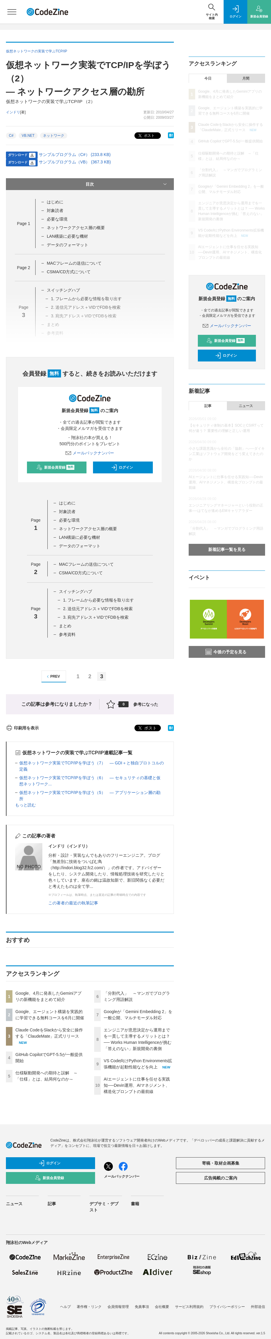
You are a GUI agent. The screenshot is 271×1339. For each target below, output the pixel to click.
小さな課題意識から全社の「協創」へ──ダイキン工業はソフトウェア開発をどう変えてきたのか (227, 453)
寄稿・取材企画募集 (220, 1163)
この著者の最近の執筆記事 (73, 903)
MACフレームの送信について (74, 263)
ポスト (146, 136)
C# (11, 136)
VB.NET (28, 136)
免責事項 (142, 1307)
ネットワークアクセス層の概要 (76, 227)
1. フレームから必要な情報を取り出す (98, 600)
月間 (245, 78)
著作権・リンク (89, 1307)
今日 (207, 78)
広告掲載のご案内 (220, 1178)
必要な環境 (57, 219)
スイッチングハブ (63, 290)
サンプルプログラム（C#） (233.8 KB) (75, 154)
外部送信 (258, 1307)
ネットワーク (53, 136)
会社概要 (162, 1307)
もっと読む (25, 805)
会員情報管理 (118, 1307)
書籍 (135, 1203)
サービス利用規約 (189, 1307)
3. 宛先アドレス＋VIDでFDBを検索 (96, 617)
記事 (207, 406)
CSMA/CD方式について (69, 271)
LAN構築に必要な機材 (67, 236)
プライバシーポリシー (227, 1307)
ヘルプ (65, 1307)
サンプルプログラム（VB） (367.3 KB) (75, 162)
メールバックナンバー (89, 453)
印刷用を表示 (22, 728)
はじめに (55, 202)
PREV (52, 676)
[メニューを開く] (12, 12)
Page (23, 223)
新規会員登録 (55, 467)
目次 (127, 184)
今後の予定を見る (226, 652)
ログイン (122, 467)
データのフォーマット (67, 244)
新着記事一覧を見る (227, 549)
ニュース (246, 406)
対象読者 (55, 210)
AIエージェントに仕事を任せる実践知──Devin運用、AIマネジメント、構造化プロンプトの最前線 (137, 1085)
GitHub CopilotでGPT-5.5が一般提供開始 (230, 141)
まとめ (65, 625)
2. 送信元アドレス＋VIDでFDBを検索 (98, 608)
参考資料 (67, 634)
